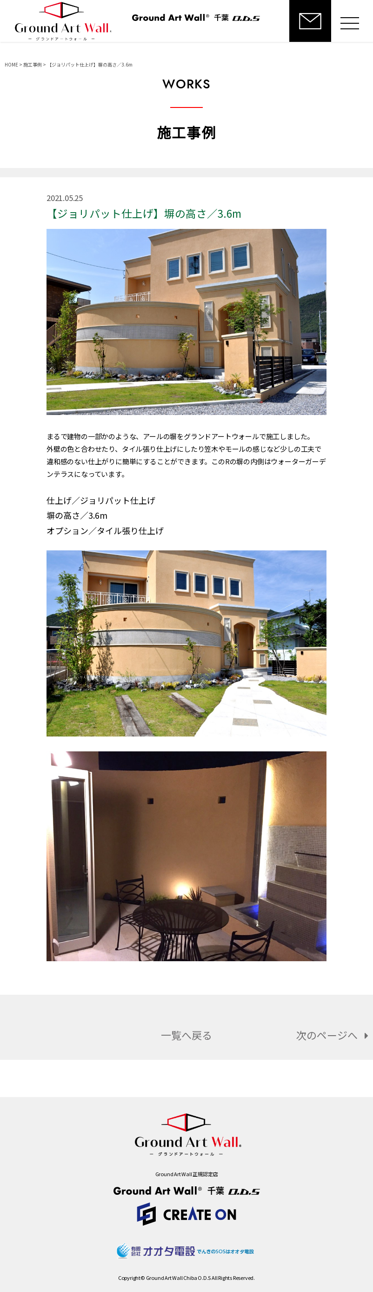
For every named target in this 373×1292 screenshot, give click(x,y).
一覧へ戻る (186, 1034)
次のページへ (334, 1034)
